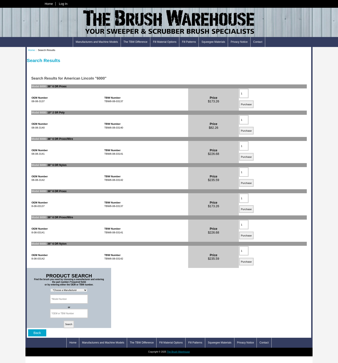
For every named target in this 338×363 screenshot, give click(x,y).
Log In (63, 4)
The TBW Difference (135, 41)
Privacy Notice (239, 41)
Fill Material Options (164, 41)
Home (49, 4)
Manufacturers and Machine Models (97, 41)
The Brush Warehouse (178, 352)
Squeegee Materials (213, 41)
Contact (257, 41)
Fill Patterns (189, 41)
